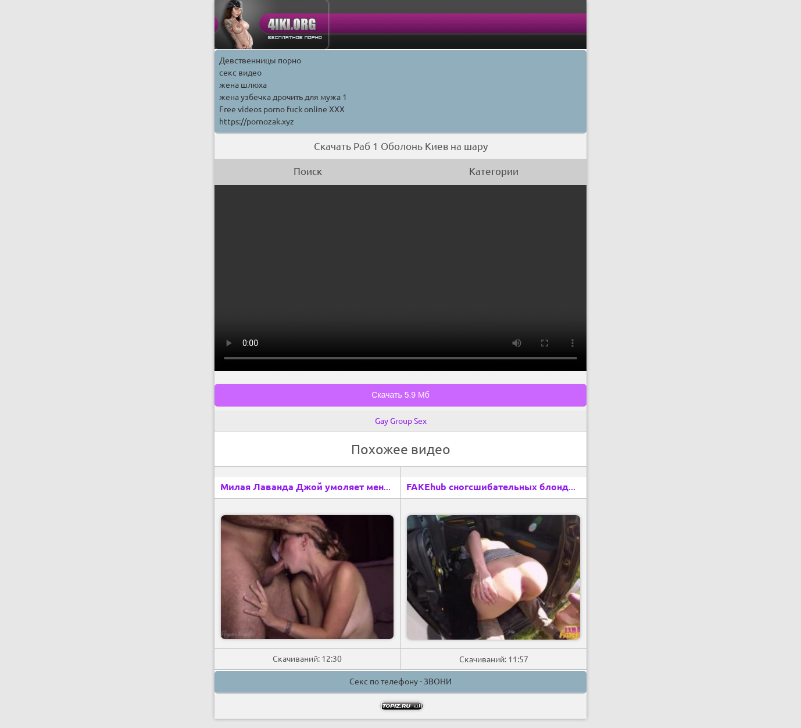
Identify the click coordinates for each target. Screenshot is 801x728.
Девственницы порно (260, 60)
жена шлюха (243, 85)
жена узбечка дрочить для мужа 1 (283, 97)
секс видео (240, 72)
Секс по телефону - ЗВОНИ (400, 681)
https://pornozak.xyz (256, 121)
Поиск (308, 171)
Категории (493, 171)
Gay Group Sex (401, 421)
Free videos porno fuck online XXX (282, 109)
